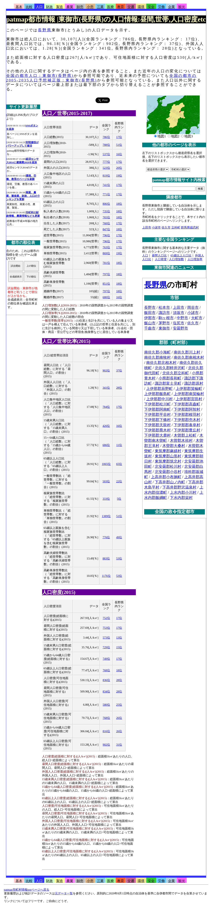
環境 (141, 7)
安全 (151, 7)
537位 (106, 154)
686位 (106, 445)
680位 (106, 297)
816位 (106, 731)
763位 (106, 247)
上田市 (146, 227)
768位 (106, 670)
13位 (119, 637)
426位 (106, 425)
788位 (106, 144)
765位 (106, 217)
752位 (106, 618)
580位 (106, 704)
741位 (106, 185)
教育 (120, 7)
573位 (106, 637)
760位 (106, 223)
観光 (181, 7)
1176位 (106, 575)
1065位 (106, 464)
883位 (106, 558)
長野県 (44, 30)
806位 (106, 203)
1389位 (106, 516)
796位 (106, 235)
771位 (106, 194)
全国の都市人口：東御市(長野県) (40, 76)
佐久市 (166, 227)
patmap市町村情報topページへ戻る (26, 889)
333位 (106, 498)
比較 (29, 7)
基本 (19, 7)
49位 (119, 537)
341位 (106, 387)
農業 (69, 7)
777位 (106, 161)
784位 (106, 406)
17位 (119, 137)
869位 (106, 253)
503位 (106, 481)
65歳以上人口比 (181, 255)
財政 (49, 7)
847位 (106, 229)
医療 (110, 7)
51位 (119, 144)
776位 (106, 537)
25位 (119, 704)
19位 (119, 175)
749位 (106, 658)
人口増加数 (176, 259)
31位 (119, 744)
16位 (119, 154)
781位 (106, 262)
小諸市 (156, 227)
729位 (106, 647)
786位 (106, 137)
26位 (119, 717)
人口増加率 (194, 259)
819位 (106, 175)
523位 (106, 167)
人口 (39, 7)
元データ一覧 (64, 893)
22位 (119, 481)
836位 (106, 680)
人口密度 (161, 259)
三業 (100, 7)
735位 (106, 211)
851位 (106, 283)
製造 (59, 7)
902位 (106, 370)
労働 (161, 7)
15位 (119, 647)
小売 (90, 7)
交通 (130, 7)
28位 (119, 387)
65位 (119, 464)
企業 (171, 7)
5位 (119, 498)
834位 (106, 691)
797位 (106, 274)
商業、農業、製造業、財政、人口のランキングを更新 (23, 196)
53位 (119, 558)
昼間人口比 (159, 255)
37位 (119, 370)
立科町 (175, 227)
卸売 (80, 7)
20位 (119, 167)
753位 (106, 627)
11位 (119, 445)
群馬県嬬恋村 (190, 227)
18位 (119, 203)
